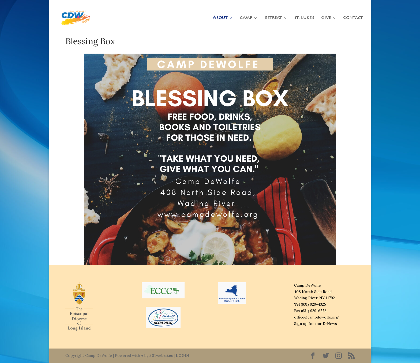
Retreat (273, 18)
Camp (246, 18)
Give (326, 18)
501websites (161, 355)
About (220, 18)
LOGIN (182, 355)
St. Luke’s (304, 18)
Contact (353, 18)
